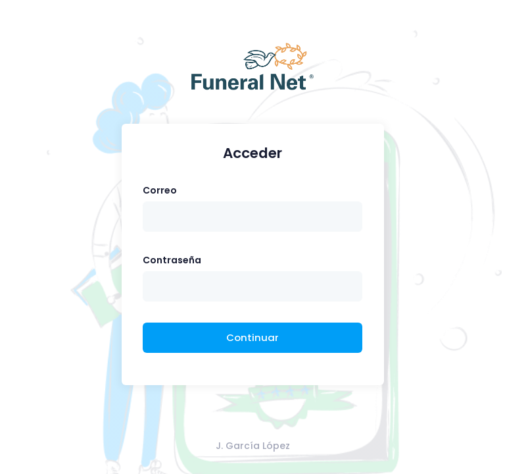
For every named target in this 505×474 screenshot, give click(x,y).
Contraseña (172, 260)
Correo (160, 190)
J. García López (253, 445)
